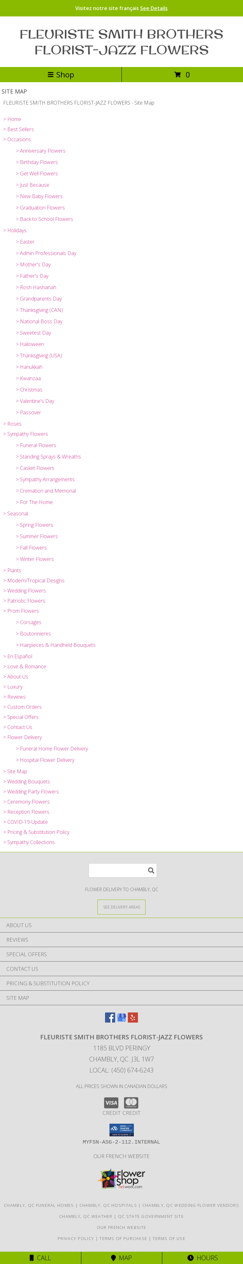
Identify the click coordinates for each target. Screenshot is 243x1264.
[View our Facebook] (110, 1020)
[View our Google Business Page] (121, 1020)
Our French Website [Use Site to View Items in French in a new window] (121, 1156)
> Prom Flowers (21, 610)
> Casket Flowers (35, 468)
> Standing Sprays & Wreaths (48, 456)
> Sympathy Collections (29, 842)
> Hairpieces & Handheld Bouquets (56, 644)
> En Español (17, 656)
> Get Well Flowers (37, 173)
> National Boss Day (39, 321)
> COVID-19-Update (25, 821)
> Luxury (12, 686)
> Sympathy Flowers (25, 433)
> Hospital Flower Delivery (45, 760)
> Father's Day (32, 275)
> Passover (28, 412)
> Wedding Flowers (24, 590)
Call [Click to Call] (40, 1258)
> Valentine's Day (35, 401)
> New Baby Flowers (39, 196)
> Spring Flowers (34, 524)
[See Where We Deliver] (121, 907)
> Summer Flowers (37, 536)
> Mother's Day (33, 264)
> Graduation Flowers (40, 207)
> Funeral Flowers (36, 445)
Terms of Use (169, 1238)
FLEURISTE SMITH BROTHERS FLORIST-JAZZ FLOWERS (121, 42)
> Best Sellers (18, 129)
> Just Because (32, 184)
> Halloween (30, 344)
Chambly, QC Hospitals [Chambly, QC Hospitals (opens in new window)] (108, 1205)
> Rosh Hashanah (36, 287)
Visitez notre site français (121, 8)
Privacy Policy (76, 1238)
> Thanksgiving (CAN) (39, 310)
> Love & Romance (24, 666)
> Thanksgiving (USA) (39, 355)
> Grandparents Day (39, 298)
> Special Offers (21, 717)
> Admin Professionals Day (46, 253)
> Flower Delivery (22, 737)
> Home (12, 119)
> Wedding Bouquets (26, 781)
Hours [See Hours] (202, 1258)
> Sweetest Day (33, 332)
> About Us (15, 676)
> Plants (12, 570)
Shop (60, 74)
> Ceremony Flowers (26, 801)
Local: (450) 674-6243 (121, 1070)
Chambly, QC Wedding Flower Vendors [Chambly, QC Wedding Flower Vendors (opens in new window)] (190, 1205)
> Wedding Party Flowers (31, 791)
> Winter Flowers (35, 559)
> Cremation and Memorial (46, 490)
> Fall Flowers (31, 547)
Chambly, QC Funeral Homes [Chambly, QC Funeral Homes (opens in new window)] (39, 1205)
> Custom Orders (22, 706)
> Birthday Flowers (37, 162)
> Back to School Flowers (44, 219)
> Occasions (17, 139)
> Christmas (29, 389)
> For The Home (34, 502)
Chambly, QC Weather (86, 1216)
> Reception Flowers (26, 811)
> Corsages (28, 622)
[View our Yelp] (133, 1020)
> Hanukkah (29, 366)
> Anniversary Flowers (40, 150)
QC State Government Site (151, 1216)
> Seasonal (15, 513)
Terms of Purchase (123, 1238)
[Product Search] (123, 870)
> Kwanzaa (28, 378)
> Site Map (15, 771)
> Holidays (15, 230)
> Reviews (14, 696)
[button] (121, 1130)
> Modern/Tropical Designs (34, 580)
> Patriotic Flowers (24, 600)
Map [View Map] (121, 1258)
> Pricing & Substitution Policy (36, 832)
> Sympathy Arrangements (45, 479)
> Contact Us (17, 727)
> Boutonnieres (33, 633)
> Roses (12, 423)
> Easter (25, 241)
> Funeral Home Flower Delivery (52, 748)
